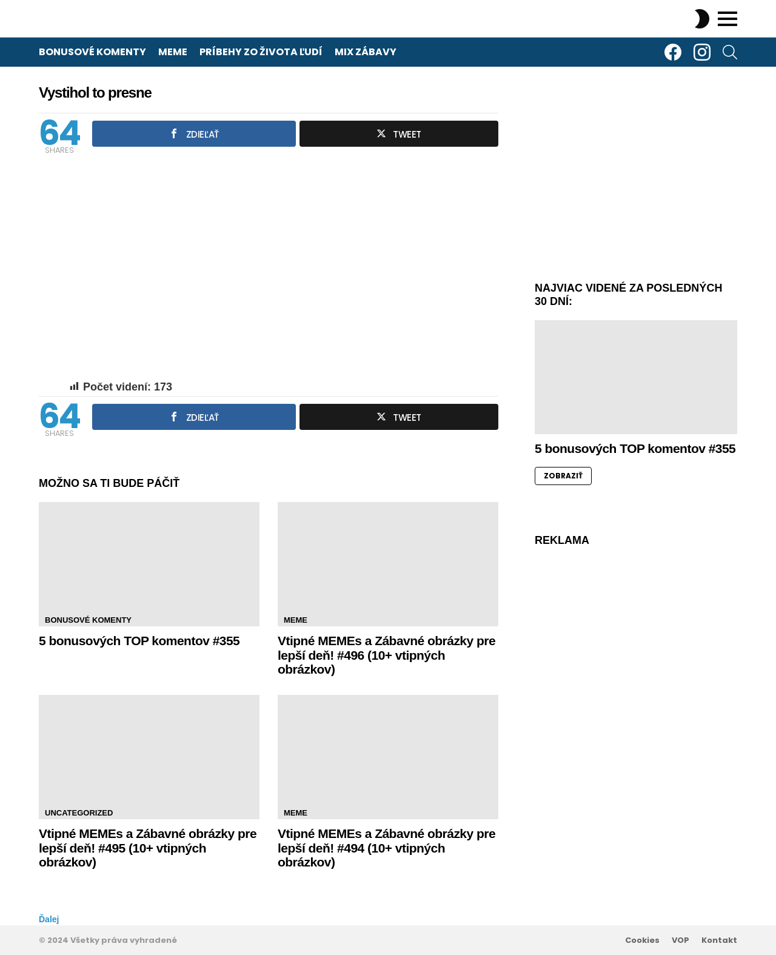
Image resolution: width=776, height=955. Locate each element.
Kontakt (719, 940)
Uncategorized (79, 812)
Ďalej (49, 919)
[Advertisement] (636, 179)
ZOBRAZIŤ (563, 476)
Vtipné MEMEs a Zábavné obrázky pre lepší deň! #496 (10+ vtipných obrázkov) (386, 655)
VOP (680, 940)
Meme (172, 52)
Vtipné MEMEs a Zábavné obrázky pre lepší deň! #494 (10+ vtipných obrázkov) (386, 847)
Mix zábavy (365, 52)
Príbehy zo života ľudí (261, 52)
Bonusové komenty (92, 52)
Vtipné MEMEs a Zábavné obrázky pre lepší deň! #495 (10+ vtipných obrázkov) (147, 847)
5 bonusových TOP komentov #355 (139, 641)
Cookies (642, 940)
